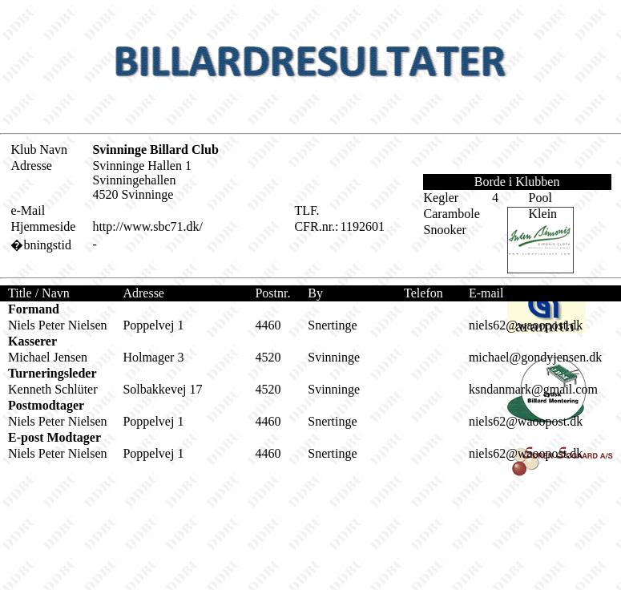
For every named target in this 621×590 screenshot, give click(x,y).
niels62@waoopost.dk (526, 325)
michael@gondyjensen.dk (535, 357)
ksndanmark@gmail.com (533, 389)
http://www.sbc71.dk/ (147, 226)
